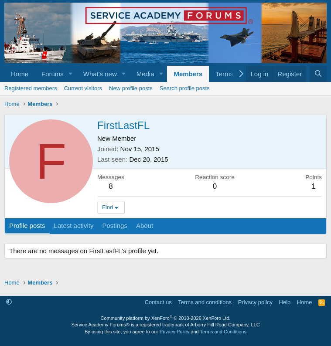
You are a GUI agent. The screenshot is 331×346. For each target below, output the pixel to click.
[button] (71, 74)
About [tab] (144, 225)
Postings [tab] (114, 225)
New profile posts (131, 88)
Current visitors (83, 88)
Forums (52, 74)
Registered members (30, 88)
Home (19, 74)
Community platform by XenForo (166, 318)
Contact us (158, 302)
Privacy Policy (174, 331)
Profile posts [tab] (27, 225)
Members (188, 74)
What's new (100, 74)
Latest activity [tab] (74, 225)
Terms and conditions (205, 302)
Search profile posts (185, 88)
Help (285, 302)
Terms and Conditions (223, 331)
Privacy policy (255, 302)
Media (145, 74)
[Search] (318, 74)
